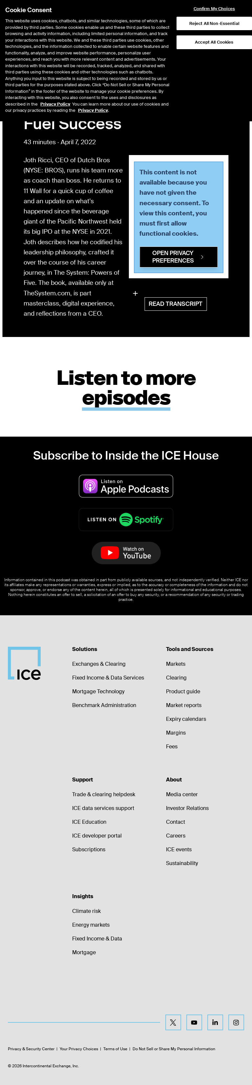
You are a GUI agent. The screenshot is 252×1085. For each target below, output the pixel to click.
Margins (176, 732)
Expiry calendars (186, 719)
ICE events (179, 849)
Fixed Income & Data (97, 938)
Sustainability (182, 863)
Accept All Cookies (214, 34)
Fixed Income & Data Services (108, 677)
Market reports (183, 705)
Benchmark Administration (104, 705)
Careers (175, 835)
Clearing (176, 677)
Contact (175, 822)
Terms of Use (115, 1049)
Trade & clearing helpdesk (103, 794)
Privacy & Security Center (31, 1049)
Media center (182, 794)
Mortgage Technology (98, 691)
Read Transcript (175, 304)
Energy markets (91, 924)
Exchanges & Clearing (99, 664)
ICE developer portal (97, 835)
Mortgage (84, 952)
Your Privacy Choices (79, 1049)
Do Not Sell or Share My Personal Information (174, 1049)
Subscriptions (88, 849)
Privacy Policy (55, 96)
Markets (175, 664)
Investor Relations (187, 808)
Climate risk (86, 911)
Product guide (183, 691)
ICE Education (89, 822)
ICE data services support (103, 808)
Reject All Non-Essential (214, 15)
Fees (172, 746)
